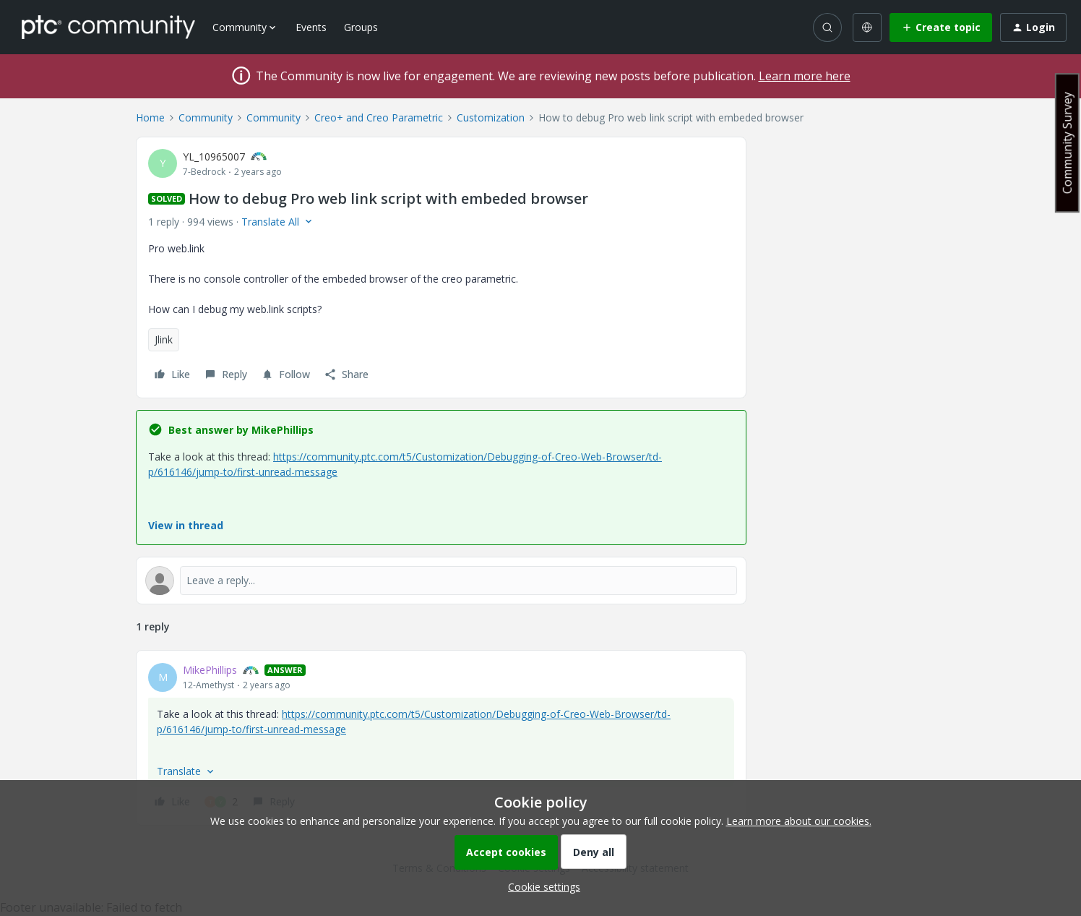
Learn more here (804, 76)
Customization (491, 117)
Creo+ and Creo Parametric (378, 117)
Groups (361, 27)
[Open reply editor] (441, 580)
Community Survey (1067, 143)
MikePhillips (210, 670)
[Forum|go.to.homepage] (108, 26)
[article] (441, 737)
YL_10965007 (214, 156)
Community (205, 117)
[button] (941, 27)
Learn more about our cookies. (798, 821)
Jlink (164, 339)
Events (311, 27)
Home (150, 117)
